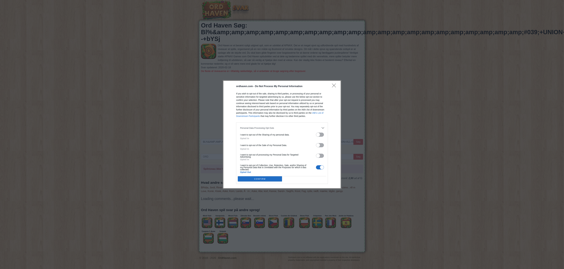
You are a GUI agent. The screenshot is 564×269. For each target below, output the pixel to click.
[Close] (335, 86)
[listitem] (282, 128)
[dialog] (282, 134)
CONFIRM (260, 179)
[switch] (320, 135)
